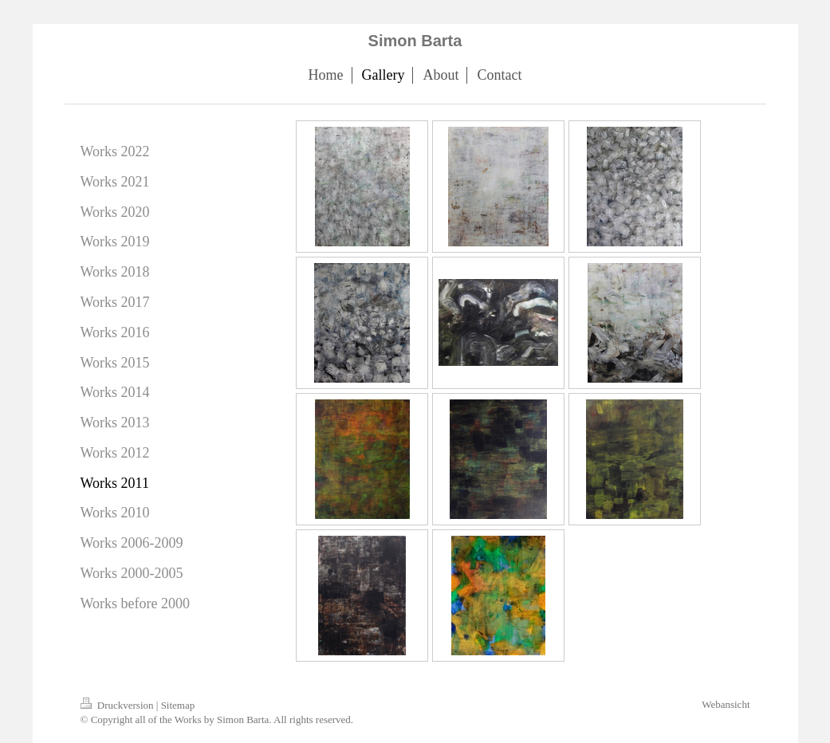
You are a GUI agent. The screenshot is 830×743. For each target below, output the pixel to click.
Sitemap (178, 705)
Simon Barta (415, 40)
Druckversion (118, 705)
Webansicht (725, 704)
